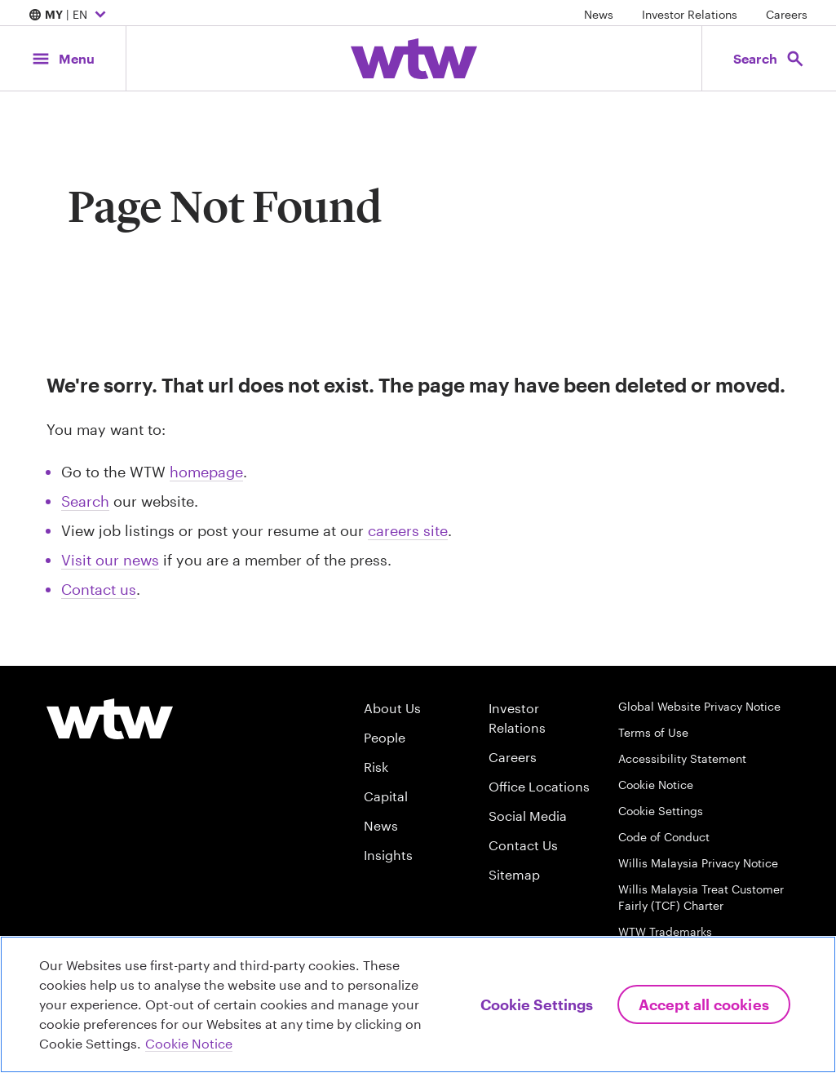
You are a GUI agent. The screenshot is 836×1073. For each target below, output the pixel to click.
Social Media (528, 815)
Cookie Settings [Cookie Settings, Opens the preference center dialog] (536, 1004)
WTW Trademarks (665, 931)
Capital (386, 796)
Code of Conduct (664, 837)
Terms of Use (653, 732)
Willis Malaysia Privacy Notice (698, 863)
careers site (408, 530)
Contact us (98, 589)
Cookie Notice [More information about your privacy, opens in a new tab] (188, 1043)
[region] (418, 1004)
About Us (392, 708)
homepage (206, 472)
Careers (786, 14)
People (384, 737)
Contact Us (523, 845)
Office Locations (539, 786)
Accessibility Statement (682, 758)
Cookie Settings (660, 811)
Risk (376, 766)
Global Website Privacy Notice (699, 706)
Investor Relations (689, 14)
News (598, 14)
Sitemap (514, 874)
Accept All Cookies (704, 1004)
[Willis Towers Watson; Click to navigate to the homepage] (414, 59)
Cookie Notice (655, 784)
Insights (388, 854)
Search (85, 501)
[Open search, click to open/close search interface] (769, 58)
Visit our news (110, 560)
